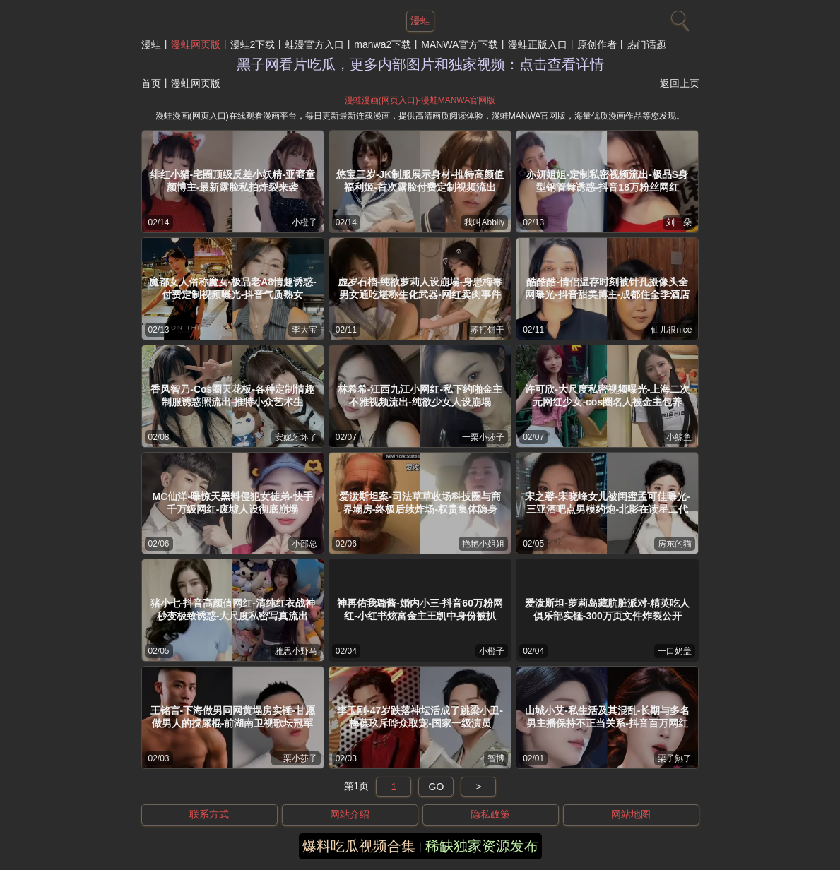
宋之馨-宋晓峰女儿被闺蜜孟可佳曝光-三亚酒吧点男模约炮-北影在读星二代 (607, 503)
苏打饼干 (487, 330)
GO (436, 786)
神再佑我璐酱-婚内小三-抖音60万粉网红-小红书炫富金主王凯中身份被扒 (420, 609)
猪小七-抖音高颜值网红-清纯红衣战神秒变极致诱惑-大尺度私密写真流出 (232, 609)
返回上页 (679, 83)
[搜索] (678, 18)
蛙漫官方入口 (314, 44)
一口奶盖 (675, 651)
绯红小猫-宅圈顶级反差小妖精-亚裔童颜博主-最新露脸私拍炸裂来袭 (232, 181)
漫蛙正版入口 (537, 44)
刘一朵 (679, 222)
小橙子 (304, 222)
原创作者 (597, 44)
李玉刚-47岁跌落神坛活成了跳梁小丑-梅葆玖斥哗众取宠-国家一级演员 (420, 717)
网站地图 (631, 814)
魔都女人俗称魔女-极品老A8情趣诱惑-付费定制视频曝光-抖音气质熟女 (233, 288)
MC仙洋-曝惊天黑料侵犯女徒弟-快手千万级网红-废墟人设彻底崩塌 (233, 503)
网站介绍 (349, 814)
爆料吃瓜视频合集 (358, 846)
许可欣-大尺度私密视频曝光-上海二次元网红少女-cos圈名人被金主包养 (607, 395)
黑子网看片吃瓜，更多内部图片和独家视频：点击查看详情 (420, 64)
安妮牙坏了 (296, 437)
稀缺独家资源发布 (481, 846)
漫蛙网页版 (195, 44)
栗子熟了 (675, 758)
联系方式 (209, 814)
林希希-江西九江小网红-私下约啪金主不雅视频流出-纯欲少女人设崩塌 (420, 395)
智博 (495, 758)
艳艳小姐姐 (483, 544)
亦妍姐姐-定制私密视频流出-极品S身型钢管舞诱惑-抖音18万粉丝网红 (607, 181)
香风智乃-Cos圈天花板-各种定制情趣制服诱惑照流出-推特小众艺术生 (232, 395)
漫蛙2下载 (253, 44)
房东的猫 (675, 544)
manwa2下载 (382, 44)
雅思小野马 (296, 651)
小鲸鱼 (679, 437)
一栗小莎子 (483, 437)
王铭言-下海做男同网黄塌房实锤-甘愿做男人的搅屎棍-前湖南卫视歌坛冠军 (232, 717)
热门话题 (646, 44)
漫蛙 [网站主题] (420, 20)
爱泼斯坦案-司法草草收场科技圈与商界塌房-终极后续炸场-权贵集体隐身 (420, 503)
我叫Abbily (484, 222)
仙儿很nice (671, 330)
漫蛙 (151, 44)
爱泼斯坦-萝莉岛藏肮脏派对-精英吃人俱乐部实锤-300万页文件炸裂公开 (607, 609)
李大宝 (304, 330)
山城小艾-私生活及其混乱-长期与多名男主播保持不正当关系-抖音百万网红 (607, 717)
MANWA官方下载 (459, 44)
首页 (151, 83)
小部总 (304, 544)
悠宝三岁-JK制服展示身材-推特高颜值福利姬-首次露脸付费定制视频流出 (420, 181)
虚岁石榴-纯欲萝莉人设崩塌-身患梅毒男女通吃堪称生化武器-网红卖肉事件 (420, 288)
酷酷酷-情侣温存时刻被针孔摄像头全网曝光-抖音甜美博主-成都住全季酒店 (607, 288)
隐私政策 (490, 814)
